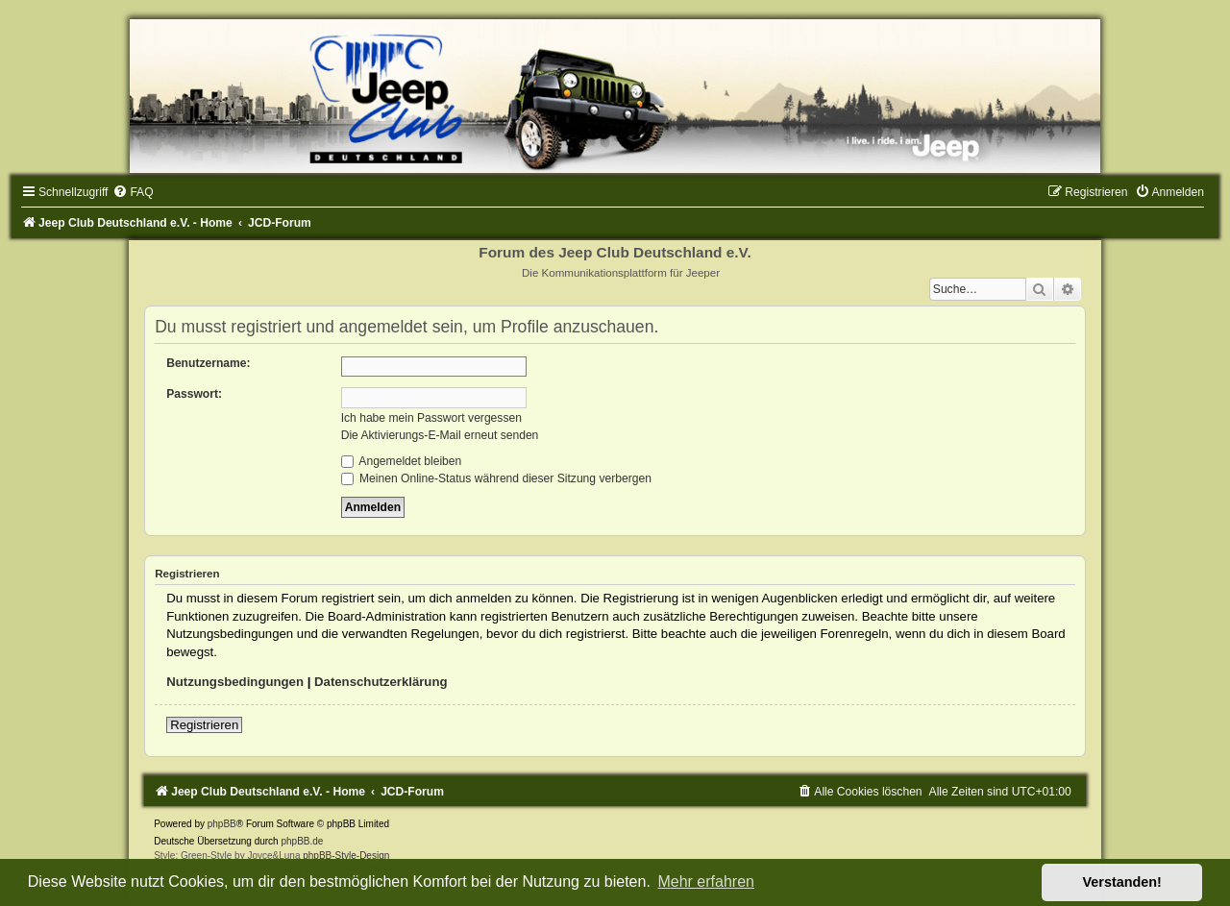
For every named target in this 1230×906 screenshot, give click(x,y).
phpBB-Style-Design (346, 855)
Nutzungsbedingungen (235, 681)
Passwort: (194, 394)
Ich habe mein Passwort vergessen (431, 418)
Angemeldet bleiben (401, 461)
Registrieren (204, 725)
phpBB (222, 824)
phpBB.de (302, 841)
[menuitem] (132, 192)
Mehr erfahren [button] (705, 881)
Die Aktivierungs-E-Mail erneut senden (440, 435)
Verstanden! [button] (1122, 882)
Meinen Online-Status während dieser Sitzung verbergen (496, 478)
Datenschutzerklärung (381, 681)
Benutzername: (208, 363)
